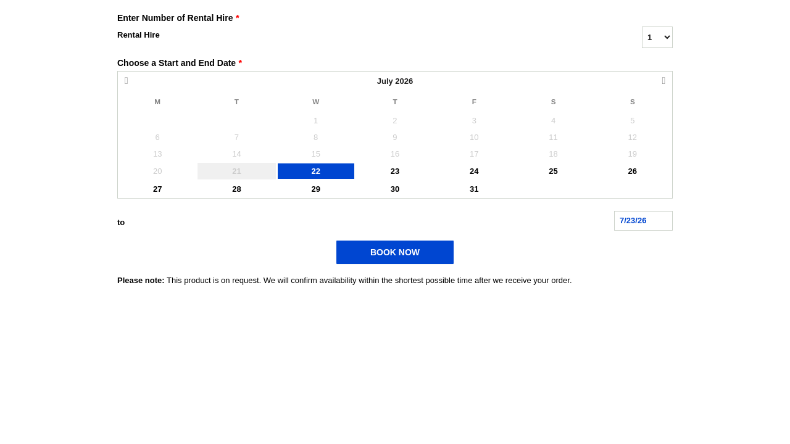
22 (315, 171)
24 (474, 171)
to (121, 222)
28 (236, 189)
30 (395, 189)
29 (315, 189)
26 (632, 171)
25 (553, 171)
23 (395, 171)
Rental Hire (138, 34)
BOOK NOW (395, 252)
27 (157, 189)
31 (474, 189)
